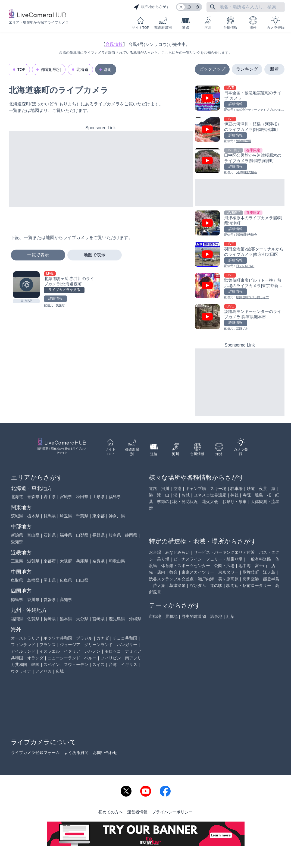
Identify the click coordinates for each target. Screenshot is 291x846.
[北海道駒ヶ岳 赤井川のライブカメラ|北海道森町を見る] (26, 284)
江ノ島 (269, 572)
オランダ (35, 658)
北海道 (82, 69)
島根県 (33, 580)
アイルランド (23, 651)
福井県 (66, 535)
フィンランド (23, 644)
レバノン (92, 651)
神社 (234, 495)
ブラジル (84, 638)
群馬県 (49, 516)
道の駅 (216, 585)
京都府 (49, 561)
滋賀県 (33, 561)
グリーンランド (98, 644)
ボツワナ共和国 (57, 638)
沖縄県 (135, 619)
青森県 (33, 496)
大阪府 (66, 561)
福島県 (115, 496)
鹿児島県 (117, 619)
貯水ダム (198, 585)
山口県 (82, 580)
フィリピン (111, 658)
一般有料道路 (259, 559)
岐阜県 (115, 535)
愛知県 (17, 541)
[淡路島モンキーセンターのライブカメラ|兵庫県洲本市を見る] (240, 317)
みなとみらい (177, 552)
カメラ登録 (275, 23)
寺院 (247, 495)
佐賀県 (33, 619)
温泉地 (216, 616)
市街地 (155, 616)
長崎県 (49, 619)
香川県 (33, 599)
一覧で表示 (38, 255)
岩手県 (49, 496)
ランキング (247, 69)
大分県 (82, 619)
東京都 (98, 516)
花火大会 (210, 501)
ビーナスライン (187, 559)
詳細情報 (55, 298)
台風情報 (230, 23)
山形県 (98, 496)
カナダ (102, 638)
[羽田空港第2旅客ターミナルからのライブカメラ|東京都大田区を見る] (240, 255)
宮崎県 (98, 619)
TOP (21, 69)
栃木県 (33, 516)
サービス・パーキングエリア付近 (224, 552)
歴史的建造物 (194, 616)
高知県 (66, 599)
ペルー (90, 658)
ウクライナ (21, 671)
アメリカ (43, 671)
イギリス (129, 664)
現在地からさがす (152, 7)
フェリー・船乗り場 (224, 559)
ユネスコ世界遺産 (210, 495)
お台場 (155, 552)
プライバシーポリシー (172, 812)
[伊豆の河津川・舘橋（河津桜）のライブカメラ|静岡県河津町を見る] (240, 130)
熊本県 (66, 619)
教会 (173, 572)
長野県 (98, 535)
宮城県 (66, 496)
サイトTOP (140, 23)
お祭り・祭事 (234, 501)
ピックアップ (212, 69)
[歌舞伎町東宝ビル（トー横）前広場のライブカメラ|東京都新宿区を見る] (240, 286)
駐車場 (236, 488)
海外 (253, 23)
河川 (208, 23)
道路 (186, 23)
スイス (98, 664)
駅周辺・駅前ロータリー (248, 585)
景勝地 (171, 616)
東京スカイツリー (198, 572)
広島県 (66, 580)
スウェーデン (76, 664)
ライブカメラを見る (64, 290)
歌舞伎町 (251, 572)
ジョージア (70, 644)
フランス (47, 644)
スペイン (51, 664)
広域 (60, 671)
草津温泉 (177, 585)
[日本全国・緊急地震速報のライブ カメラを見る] (240, 99)
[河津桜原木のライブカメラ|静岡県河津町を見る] (240, 223)
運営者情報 (137, 812)
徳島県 (17, 599)
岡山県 (49, 580)
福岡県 (17, 619)
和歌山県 (117, 561)
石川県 (49, 535)
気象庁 (60, 305)
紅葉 (230, 616)
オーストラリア (25, 638)
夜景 (263, 488)
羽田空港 (251, 579)
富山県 (33, 535)
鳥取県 (17, 580)
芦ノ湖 (159, 585)
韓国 (35, 664)
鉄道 (251, 488)
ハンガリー (127, 644)
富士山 (261, 565)
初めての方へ (110, 812)
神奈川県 (117, 516)
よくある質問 (76, 752)
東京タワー (228, 572)
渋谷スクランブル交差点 (171, 579)
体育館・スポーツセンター (185, 565)
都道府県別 (163, 23)
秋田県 (82, 496)
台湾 (113, 664)
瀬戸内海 (206, 579)
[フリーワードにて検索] (213, 7)
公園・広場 (224, 565)
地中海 (245, 565)
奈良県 (98, 561)
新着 (274, 69)
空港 (177, 488)
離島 (259, 495)
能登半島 (271, 579)
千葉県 (82, 516)
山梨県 (82, 535)
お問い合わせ (105, 752)
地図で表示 (94, 255)
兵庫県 (82, 561)
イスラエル (49, 651)
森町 (108, 69)
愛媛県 (49, 599)
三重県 (17, 561)
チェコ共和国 (125, 638)
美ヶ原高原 (228, 579)
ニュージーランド (64, 658)
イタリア (72, 651)
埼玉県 (66, 516)
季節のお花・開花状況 (177, 501)
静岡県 (131, 535)
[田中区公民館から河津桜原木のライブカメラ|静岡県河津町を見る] (240, 161)
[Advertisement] (101, 169)
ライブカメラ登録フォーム (35, 752)
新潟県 (17, 535)
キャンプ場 (196, 488)
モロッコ (113, 651)
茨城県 (17, 516)
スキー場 (218, 488)
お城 (186, 495)
